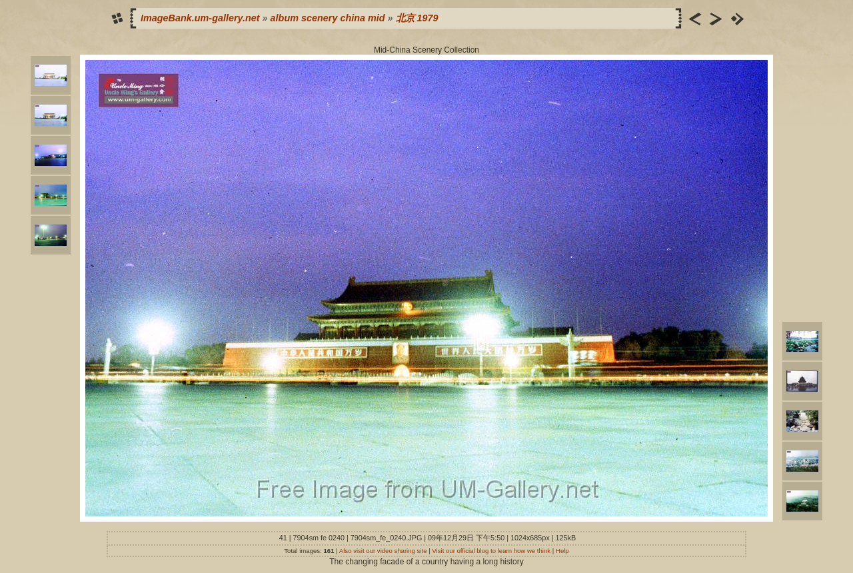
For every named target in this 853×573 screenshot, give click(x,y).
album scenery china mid (328, 18)
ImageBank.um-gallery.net (200, 18)
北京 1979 (417, 18)
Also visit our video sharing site (383, 550)
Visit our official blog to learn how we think (491, 550)
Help (562, 550)
